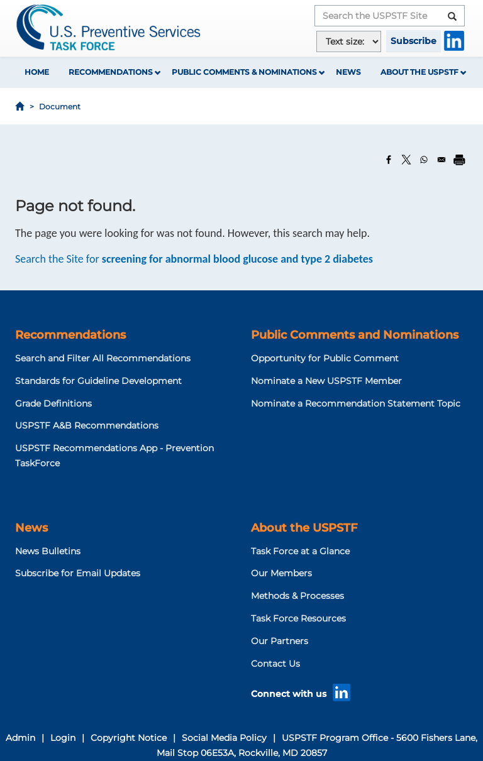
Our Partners (279, 641)
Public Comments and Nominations (354, 335)
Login (62, 737)
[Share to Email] (441, 159)
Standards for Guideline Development (98, 380)
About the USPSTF (419, 72)
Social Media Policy (224, 737)
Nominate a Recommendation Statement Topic (355, 403)
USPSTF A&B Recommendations (86, 425)
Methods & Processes (297, 595)
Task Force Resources (298, 618)
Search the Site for (194, 259)
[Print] (459, 159)
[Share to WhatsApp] (424, 159)
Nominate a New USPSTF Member (326, 380)
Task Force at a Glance (300, 551)
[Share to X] (406, 159)
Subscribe (413, 41)
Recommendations (111, 72)
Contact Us (275, 663)
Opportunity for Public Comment (325, 358)
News (348, 72)
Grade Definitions (53, 403)
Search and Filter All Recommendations (103, 358)
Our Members (281, 573)
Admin (20, 737)
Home (37, 72)
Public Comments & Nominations (244, 72)
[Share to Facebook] (388, 159)
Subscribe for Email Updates (77, 573)
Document (59, 106)
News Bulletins (47, 551)
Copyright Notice (129, 737)
